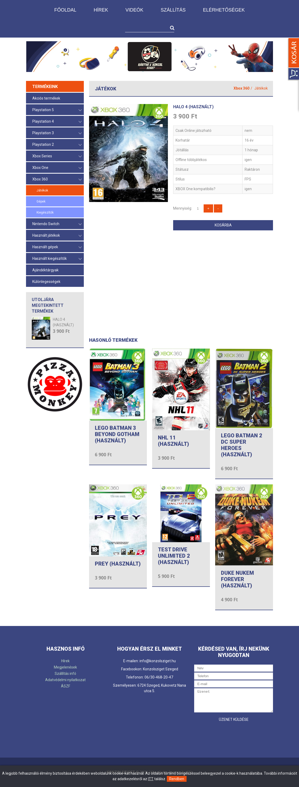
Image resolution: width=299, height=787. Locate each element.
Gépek (41, 201)
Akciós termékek (46, 98)
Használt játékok (57, 236)
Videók (134, 10)
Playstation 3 (57, 133)
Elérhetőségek (224, 10)
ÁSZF (65, 686)
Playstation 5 (57, 110)
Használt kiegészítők (57, 259)
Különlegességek (46, 281)
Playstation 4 (57, 122)
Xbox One (57, 168)
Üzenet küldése (234, 719)
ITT (150, 779)
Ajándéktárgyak (45, 270)
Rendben (176, 779)
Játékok (42, 190)
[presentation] (234, 734)
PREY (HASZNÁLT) (118, 564)
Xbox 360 (57, 180)
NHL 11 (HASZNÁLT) (173, 440)
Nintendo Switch (57, 224)
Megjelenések (65, 667)
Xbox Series (57, 156)
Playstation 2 (57, 145)
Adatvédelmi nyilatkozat (65, 680)
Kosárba (223, 225)
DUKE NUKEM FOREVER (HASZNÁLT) (237, 579)
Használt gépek (57, 247)
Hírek (101, 10)
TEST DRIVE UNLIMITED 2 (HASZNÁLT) (174, 555)
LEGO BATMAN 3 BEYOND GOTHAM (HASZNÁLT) (117, 434)
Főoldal (65, 10)
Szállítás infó (65, 673)
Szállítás (173, 10)
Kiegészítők (45, 212)
